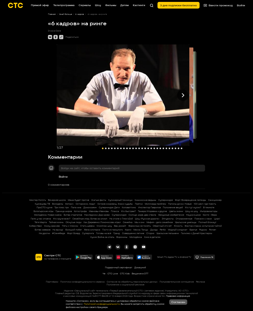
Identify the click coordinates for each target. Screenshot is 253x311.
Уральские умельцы (185, 222)
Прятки (139, 204)
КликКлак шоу (104, 226)
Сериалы (85, 5)
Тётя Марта (40, 222)
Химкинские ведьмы (145, 200)
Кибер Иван (35, 226)
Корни (128, 229)
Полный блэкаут (207, 222)
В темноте (208, 207)
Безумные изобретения (171, 215)
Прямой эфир (40, 5)
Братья (193, 229)
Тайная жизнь (56, 222)
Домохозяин (90, 207)
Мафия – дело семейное (159, 222)
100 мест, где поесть (205, 204)
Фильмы (110, 5)
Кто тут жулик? (193, 207)
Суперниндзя (165, 200)
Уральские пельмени (167, 233)
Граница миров (64, 211)
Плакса (115, 211)
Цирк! (217, 218)
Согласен (178, 302)
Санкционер (215, 200)
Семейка (127, 222)
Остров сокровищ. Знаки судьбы (115, 204)
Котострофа (80, 211)
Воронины (121, 237)
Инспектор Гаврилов (149, 207)
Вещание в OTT (140, 273)
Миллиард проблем (155, 204)
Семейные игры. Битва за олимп (89, 218)
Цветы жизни (176, 211)
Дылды (154, 229)
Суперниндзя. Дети (109, 207)
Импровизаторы (208, 211)
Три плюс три (61, 207)
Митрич (69, 204)
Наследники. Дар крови (97, 215)
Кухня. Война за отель (102, 237)
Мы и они (139, 222)
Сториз (150, 233)
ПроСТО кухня (44, 207)
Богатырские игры (43, 211)
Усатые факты (98, 200)
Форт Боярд (73, 233)
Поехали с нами (203, 218)
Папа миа (76, 207)
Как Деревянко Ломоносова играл (102, 222)
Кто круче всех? (61, 218)
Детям (124, 5)
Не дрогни (44, 233)
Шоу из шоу (191, 211)
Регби (163, 229)
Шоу (98, 5)
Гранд (116, 233)
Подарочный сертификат (118, 267)
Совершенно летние (133, 233)
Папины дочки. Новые (180, 204)
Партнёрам (52, 281)
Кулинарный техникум (120, 200)
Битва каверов (42, 229)
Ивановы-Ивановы (99, 211)
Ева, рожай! (120, 226)
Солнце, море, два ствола (142, 215)
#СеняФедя (58, 233)
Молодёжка (135, 237)
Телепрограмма (63, 5)
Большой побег (73, 229)
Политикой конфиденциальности (101, 304)
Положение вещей (173, 207)
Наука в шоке (193, 215)
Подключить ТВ (204, 257)
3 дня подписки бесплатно (178, 5)
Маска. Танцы (140, 229)
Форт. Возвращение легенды (190, 200)
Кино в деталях (152, 237)
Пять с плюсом (70, 226)
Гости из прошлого (112, 229)
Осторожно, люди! (85, 204)
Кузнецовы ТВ (42, 204)
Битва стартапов (73, 215)
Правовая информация (178, 296)
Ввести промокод (218, 5)
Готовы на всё (103, 233)
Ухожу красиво (52, 226)
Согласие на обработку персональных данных (132, 281)
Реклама (200, 281)
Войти (63, 176)
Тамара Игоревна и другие (152, 211)
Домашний (140, 267)
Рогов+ (212, 229)
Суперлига (88, 233)
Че (104, 273)
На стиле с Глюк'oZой (121, 218)
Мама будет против (78, 200)
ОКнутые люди (73, 222)
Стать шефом (87, 226)
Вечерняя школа (57, 200)
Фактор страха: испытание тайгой (203, 226)
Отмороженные (184, 218)
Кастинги (139, 5)
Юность (178, 226)
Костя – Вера (210, 215)
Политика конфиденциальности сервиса (82, 281)
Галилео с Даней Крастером (196, 233)
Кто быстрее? (128, 211)
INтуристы (168, 218)
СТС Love (112, 273)
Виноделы (57, 204)
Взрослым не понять (139, 226)
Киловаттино (129, 207)
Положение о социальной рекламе (125, 284)
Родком (203, 229)
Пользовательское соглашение (177, 281)
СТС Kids (125, 273)
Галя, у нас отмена (41, 218)
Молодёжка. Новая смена (48, 215)
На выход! (57, 229)
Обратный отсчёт (162, 226)
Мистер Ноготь (37, 200)
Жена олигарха (92, 229)
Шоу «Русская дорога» (147, 218)
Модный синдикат (177, 229)
